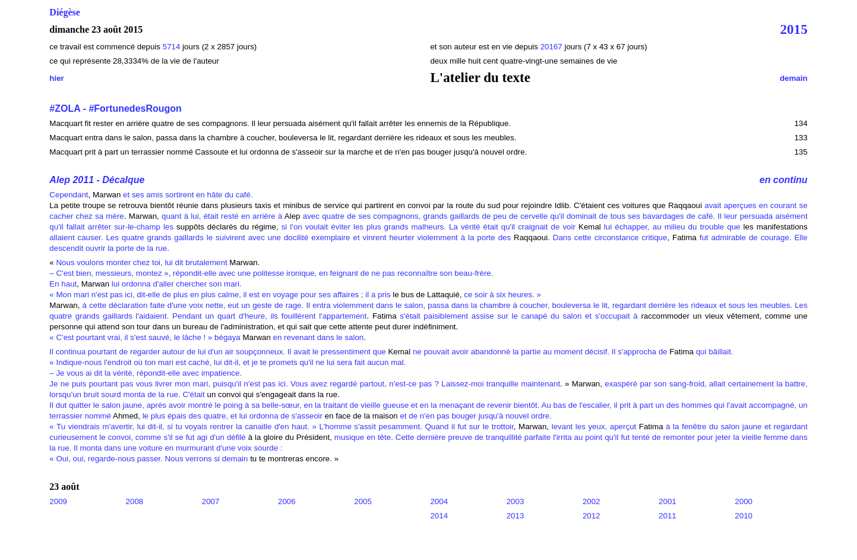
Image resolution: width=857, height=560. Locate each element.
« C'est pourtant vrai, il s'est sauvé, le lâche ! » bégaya (144, 337)
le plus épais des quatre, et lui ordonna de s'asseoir (232, 415)
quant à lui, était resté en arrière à (222, 216)
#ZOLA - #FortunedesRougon (115, 108)
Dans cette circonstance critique (610, 237)
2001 (667, 501)
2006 (287, 501)
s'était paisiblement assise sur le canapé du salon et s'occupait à (518, 316)
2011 (667, 515)
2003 (515, 501)
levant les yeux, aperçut (592, 426)
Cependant (68, 194)
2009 (58, 501)
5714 (172, 46)
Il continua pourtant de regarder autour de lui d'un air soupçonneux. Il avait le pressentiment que (217, 351)
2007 (211, 501)
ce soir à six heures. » (502, 294)
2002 (591, 501)
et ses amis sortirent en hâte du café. (188, 194)
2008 (135, 501)
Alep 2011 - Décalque (96, 180)
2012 (591, 515)
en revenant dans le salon (317, 337)
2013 (515, 515)
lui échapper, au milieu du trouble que (671, 226)
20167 (552, 46)
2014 (439, 515)
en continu (784, 180)
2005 (363, 501)
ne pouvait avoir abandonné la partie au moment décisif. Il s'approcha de (540, 351)
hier (56, 78)
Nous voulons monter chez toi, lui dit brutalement (141, 262)
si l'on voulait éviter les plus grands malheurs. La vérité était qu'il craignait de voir (428, 226)
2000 (743, 501)
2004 (439, 501)
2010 (743, 515)
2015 (794, 29)
